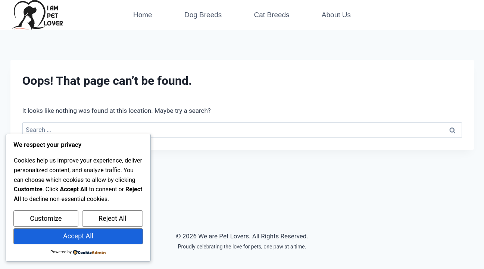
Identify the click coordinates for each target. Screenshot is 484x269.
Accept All (78, 236)
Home (142, 15)
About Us (336, 15)
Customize (46, 218)
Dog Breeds (203, 15)
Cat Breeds (272, 15)
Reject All (113, 218)
